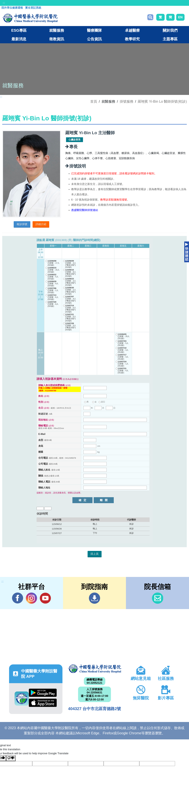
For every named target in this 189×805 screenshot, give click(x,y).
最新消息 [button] (18, 39)
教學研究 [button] (132, 39)
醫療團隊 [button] (94, 30)
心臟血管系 (74, 139)
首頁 (93, 101)
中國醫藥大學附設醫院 (94, 668)
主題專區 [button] (170, 39)
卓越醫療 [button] (132, 30)
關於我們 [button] (170, 30)
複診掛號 (22, 224)
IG (31, 598)
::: (4, 2)
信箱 (157, 598)
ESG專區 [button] (18, 30)
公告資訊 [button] (94, 39)
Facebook (17, 598)
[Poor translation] (11, 758)
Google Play (43, 693)
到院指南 (94, 598)
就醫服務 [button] (56, 30)
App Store (43, 702)
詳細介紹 (41, 224)
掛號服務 (126, 101)
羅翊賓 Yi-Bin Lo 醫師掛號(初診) (162, 101)
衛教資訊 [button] (56, 39)
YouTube (45, 598)
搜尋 (150, 17)
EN (180, 17)
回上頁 (95, 553)
